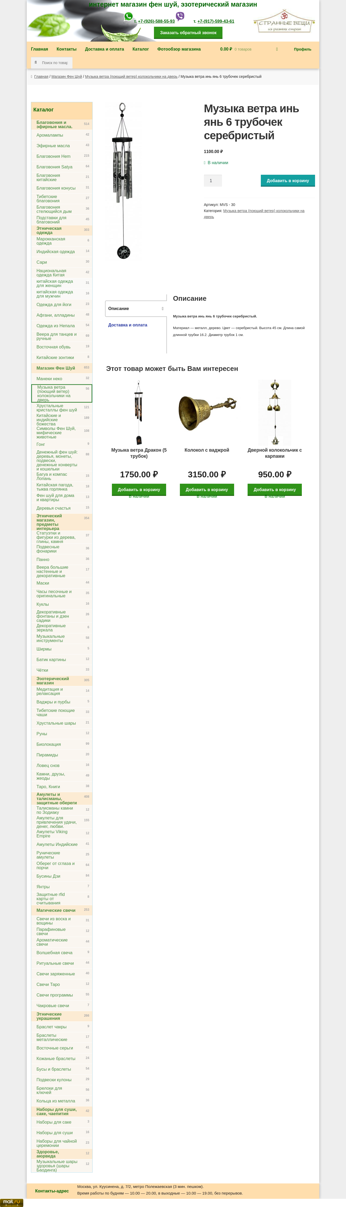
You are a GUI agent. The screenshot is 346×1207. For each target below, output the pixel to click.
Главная (39, 49)
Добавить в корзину (288, 180)
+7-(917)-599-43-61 (215, 21)
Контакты (66, 49)
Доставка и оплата (104, 49)
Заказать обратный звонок (188, 32)
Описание (118, 308)
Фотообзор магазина (179, 49)
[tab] (136, 308)
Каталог (141, 49)
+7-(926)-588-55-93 (156, 21)
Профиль (303, 49)
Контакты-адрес (52, 1191)
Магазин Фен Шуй (67, 76)
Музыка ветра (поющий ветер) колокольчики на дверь (131, 76)
